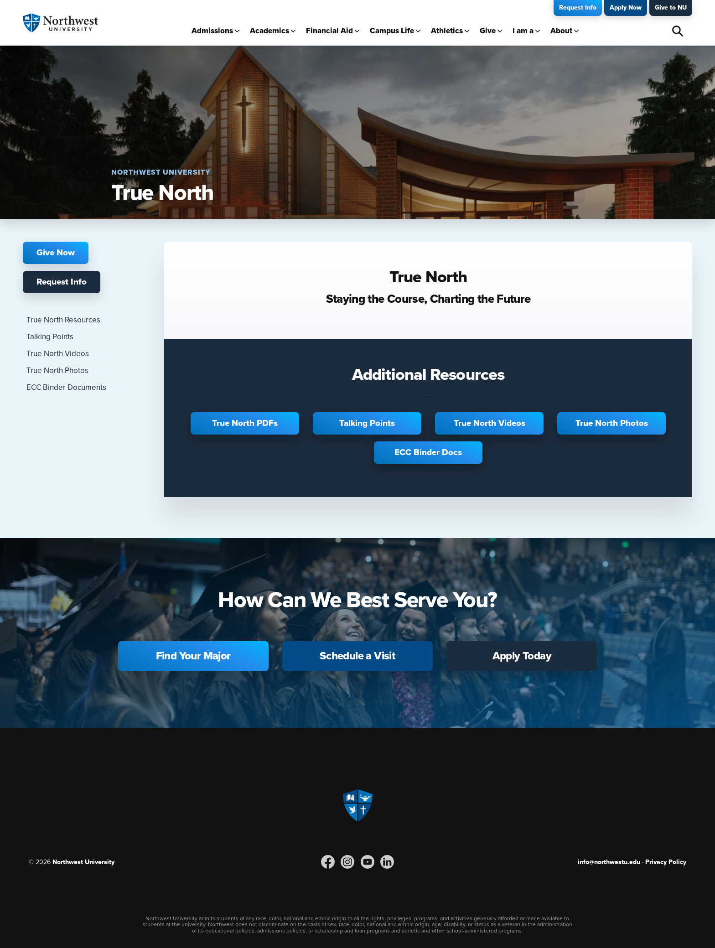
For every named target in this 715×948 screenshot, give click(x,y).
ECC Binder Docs (428, 452)
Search (677, 31)
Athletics (447, 31)
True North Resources (63, 320)
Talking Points (49, 337)
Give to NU (671, 7)
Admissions (212, 31)
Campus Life (392, 31)
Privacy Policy (665, 862)
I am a (523, 31)
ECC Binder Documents (66, 387)
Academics (269, 31)
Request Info (577, 7)
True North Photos (57, 370)
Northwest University (83, 862)
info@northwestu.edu (609, 862)
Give (488, 31)
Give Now (55, 253)
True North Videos (57, 353)
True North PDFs (245, 423)
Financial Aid (329, 31)
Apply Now (626, 7)
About (561, 31)
